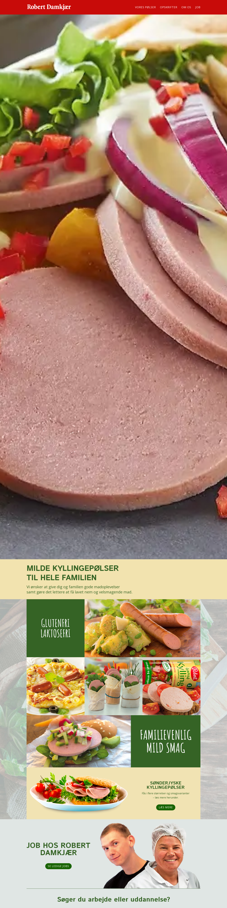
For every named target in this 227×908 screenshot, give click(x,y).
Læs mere (166, 807)
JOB (197, 7)
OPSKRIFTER (168, 7)
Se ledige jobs (58, 866)
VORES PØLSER (145, 7)
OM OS (186, 7)
